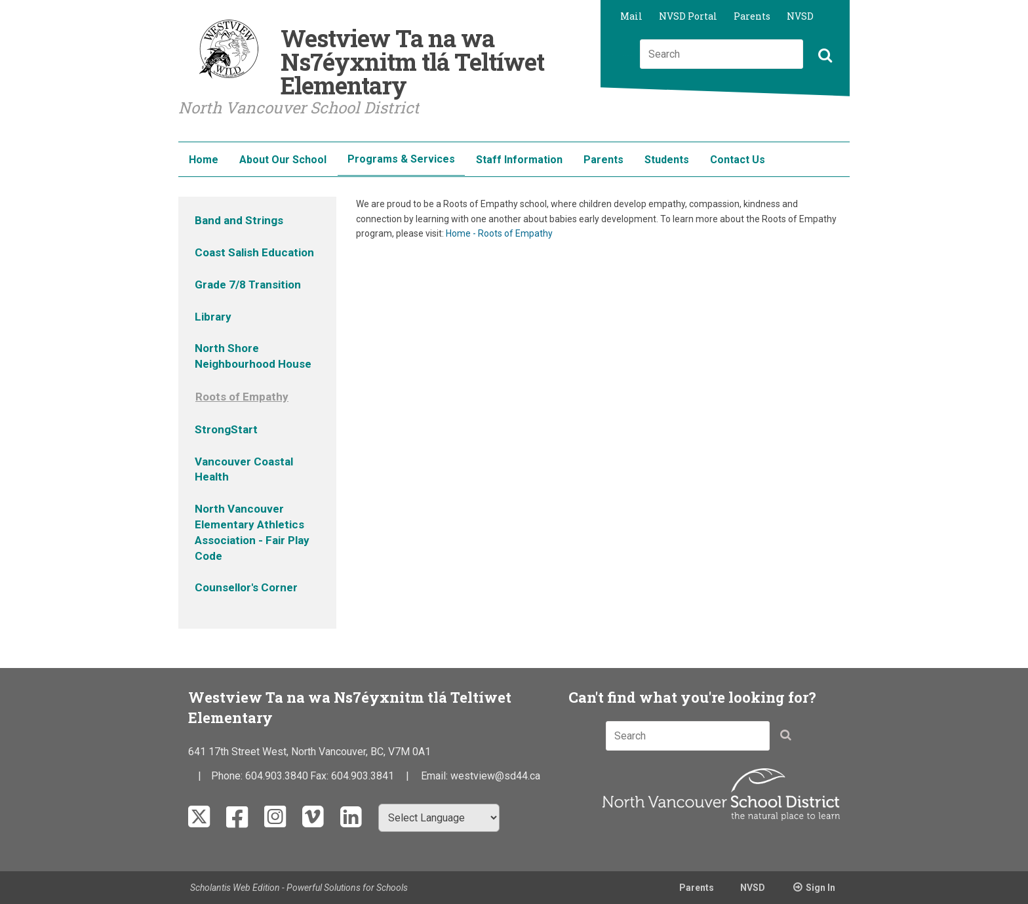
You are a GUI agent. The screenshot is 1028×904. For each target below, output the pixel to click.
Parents (752, 16)
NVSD (800, 16)
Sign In (820, 887)
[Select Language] (439, 818)
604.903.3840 (276, 776)
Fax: (320, 776)
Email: (435, 776)
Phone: (228, 776)
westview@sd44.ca (495, 776)
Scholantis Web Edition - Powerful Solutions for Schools (299, 887)
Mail (631, 16)
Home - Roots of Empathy (499, 233)
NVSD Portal (688, 16)
